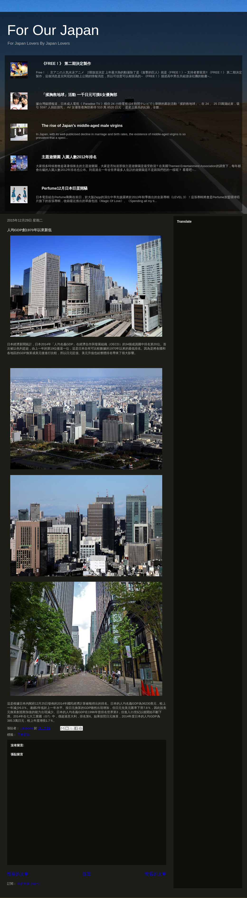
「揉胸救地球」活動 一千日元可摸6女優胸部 (79, 95)
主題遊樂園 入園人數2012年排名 (69, 157)
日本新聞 (23, 734)
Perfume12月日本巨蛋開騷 (65, 188)
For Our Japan (53, 30)
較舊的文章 (155, 874)
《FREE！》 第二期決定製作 (66, 64)
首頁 (86, 874)
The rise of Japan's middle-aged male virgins (82, 126)
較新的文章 (17, 874)
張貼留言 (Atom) (28, 883)
